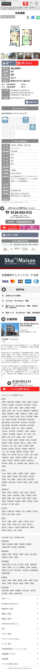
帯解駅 (15, 580)
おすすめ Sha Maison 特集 (17, 301)
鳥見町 (29, 443)
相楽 (8, 514)
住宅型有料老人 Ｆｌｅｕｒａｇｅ (14, 649)
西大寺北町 (30, 419)
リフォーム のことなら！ (11, 639)
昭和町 (9, 498)
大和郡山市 (5, 489)
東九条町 (34, 440)
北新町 (15, 521)
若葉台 (4, 466)
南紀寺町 (10, 460)
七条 (24, 434)
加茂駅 (4, 554)
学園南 (31, 413)
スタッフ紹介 (7, 634)
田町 (20, 476)
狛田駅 (12, 590)
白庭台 (4, 524)
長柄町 (13, 479)
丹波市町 (31, 476)
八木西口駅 (25, 570)
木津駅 (9, 554)
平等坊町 (19, 482)
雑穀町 (4, 498)
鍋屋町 (32, 446)
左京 (18, 428)
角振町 (11, 440)
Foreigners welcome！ (10, 603)
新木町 (34, 498)
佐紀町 (13, 428)
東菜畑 (4, 530)
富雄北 (11, 443)
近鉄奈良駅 (21, 547)
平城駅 (11, 593)
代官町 (24, 498)
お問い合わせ (26, 63)
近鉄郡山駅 (33, 564)
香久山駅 (15, 583)
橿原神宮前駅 (6, 573)
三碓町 (4, 460)
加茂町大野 (10, 511)
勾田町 (31, 482)
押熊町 (33, 408)
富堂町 (4, 479)
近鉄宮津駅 (5, 590)
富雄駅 (16, 544)
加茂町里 (18, 511)
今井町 (9, 492)
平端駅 (9, 567)
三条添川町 (20, 431)
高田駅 (32, 583)
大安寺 (24, 437)
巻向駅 (4, 583)
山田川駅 (32, 590)
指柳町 (27, 473)
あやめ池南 (26, 405)
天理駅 (25, 580)
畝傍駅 (21, 583)
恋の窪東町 (29, 416)
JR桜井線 (4, 577)
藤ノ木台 (20, 454)
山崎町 (20, 530)
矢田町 (36, 501)
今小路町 (34, 405)
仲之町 (24, 524)
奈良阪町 (4, 449)
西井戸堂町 (30, 479)
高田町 (19, 498)
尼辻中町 (32, 7)
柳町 (26, 463)
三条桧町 (32, 431)
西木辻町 (11, 449)
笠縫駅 (4, 570)
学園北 (4, 413)
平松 (8, 454)
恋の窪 (23, 416)
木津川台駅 (25, 590)
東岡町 (24, 501)
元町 (15, 530)
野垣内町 (18, 501)
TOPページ (6, 598)
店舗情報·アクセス (8, 654)
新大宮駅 (14, 547)
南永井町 (4, 463)
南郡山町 (30, 501)
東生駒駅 (10, 544)
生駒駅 (4, 544)
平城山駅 (15, 554)
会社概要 (5, 659)
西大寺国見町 (6, 422)
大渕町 (11, 408)
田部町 (25, 476)
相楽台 (13, 514)
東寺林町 (26, 451)
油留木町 (31, 463)
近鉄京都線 (5, 587)
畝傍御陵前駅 (34, 570)
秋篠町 (24, 402)
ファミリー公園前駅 (19, 567)
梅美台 (4, 511)
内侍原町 (26, 446)
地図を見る (33, 102)
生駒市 (3, 518)
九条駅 (27, 564)
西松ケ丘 (4, 527)
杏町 (14, 410)
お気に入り (31, 5)
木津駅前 (28, 511)
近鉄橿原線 (5, 561)
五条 (3, 419)
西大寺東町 (14, 425)
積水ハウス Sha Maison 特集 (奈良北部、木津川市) (22, 307)
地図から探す (7, 619)
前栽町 (9, 476)
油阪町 (29, 402)
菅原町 (4, 437)
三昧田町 (32, 473)
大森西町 (27, 408)
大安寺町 (30, 437)
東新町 (32, 527)
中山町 (20, 446)
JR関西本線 (4, 551)
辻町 (19, 524)
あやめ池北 (18, 405)
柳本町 (4, 485)
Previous (2, 36)
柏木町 (9, 410)
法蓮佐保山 (5, 457)
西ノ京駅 (20, 564)
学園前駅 (22, 544)
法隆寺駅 (4, 557)
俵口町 (15, 524)
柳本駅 (36, 580)
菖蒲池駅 (28, 544)
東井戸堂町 (12, 482)
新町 (14, 498)
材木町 (35, 495)
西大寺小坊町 (15, 422)
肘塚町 (4, 410)
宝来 (31, 454)
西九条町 (14, 419)
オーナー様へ (7, 644)
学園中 (17, 413)
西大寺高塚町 (6, 425)
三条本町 (4, 434)
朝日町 (4, 492)
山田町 (17, 504)
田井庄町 (15, 476)
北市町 (36, 413)
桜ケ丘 (32, 521)
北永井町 (4, 416)
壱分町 (4, 521)
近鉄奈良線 (5, 541)
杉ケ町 (13, 437)
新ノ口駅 (10, 570)
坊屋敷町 (24, 457)
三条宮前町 (12, 434)
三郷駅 (16, 557)
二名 (3, 451)
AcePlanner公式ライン (10, 624)
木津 (23, 511)
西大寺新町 (32, 422)
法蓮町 (12, 457)
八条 (7, 451)
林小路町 (12, 451)
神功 (34, 434)
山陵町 (31, 457)
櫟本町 (9, 473)
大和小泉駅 (33, 554)
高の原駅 (4, 593)
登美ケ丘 (23, 443)
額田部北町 (10, 501)
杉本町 (4, 476)
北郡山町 (32, 492)
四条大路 (19, 434)
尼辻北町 (35, 402)
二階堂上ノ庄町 (21, 479)
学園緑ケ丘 (24, 413)
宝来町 (36, 454)
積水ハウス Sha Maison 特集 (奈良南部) (23, 312)
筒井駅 (4, 567)
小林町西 (28, 495)
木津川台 (35, 511)
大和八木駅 (17, 570)
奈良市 (26, 7)
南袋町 (11, 463)
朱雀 (8, 437)
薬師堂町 (20, 463)
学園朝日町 (34, 410)
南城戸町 (23, 460)
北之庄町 (11, 416)
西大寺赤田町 (22, 419)
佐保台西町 (29, 428)
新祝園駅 (18, 590)
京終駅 (9, 580)
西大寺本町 (22, 425)
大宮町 (16, 408)
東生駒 (17, 527)
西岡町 (4, 501)
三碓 (35, 457)
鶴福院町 (22, 440)
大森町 (21, 408)
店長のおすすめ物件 (13, 295)
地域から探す (7, 614)
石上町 (4, 473)
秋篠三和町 (10, 402)
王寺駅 (11, 557)
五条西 (8, 419)
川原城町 (20, 473)
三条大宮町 (12, 431)
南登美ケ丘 (30, 460)
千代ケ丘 (4, 440)
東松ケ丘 (10, 530)
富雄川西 (4, 443)
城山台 (19, 514)
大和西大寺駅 (6, 547)
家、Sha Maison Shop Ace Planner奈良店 (12, 7)
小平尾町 (26, 521)
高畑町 (19, 437)
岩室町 (15, 473)
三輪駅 (9, 583)
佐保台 (23, 428)
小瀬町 (9, 521)
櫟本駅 (20, 580)
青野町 (4, 402)
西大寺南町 (30, 425)
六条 (36, 463)
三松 (15, 463)
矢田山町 (4, 504)
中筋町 (35, 443)
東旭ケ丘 (11, 527)
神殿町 (36, 416)
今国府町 (15, 492)
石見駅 (28, 567)
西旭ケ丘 (30, 524)
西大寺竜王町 (6, 428)
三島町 (36, 482)
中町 (11, 446)
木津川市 (4, 508)
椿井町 (16, 440)
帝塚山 (28, 440)
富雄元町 (16, 443)
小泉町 (23, 495)
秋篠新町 (18, 402)
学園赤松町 (26, 410)
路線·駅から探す (8, 609)
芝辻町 (29, 434)
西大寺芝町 (24, 422)
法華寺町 (18, 457)
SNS (3, 629)
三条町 (27, 431)
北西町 (4, 495)
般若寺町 (19, 451)
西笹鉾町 (24, 449)
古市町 (27, 454)
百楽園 (4, 454)
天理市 (3, 470)
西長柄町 (4, 482)
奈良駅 (21, 554)
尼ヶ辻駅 (3, 9)
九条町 (9, 495)
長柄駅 (31, 580)
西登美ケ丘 (32, 449)
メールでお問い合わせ (10, 664)
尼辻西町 (11, 405)
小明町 (20, 521)
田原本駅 (34, 567)
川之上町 (19, 410)
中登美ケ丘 (5, 446)
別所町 (25, 482)
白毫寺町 (14, 454)
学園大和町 (10, 413)
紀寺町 (17, 416)
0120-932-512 (21, 212)
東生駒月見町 (25, 527)
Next (38, 36)
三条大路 (4, 431)
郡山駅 (27, 554)
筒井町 (29, 498)
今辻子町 (4, 408)
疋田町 (32, 451)
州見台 (4, 514)
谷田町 (9, 524)
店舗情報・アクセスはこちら (10, 340)
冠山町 (27, 492)
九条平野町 (16, 495)
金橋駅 (27, 583)
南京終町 (16, 460)
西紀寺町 (18, 449)
